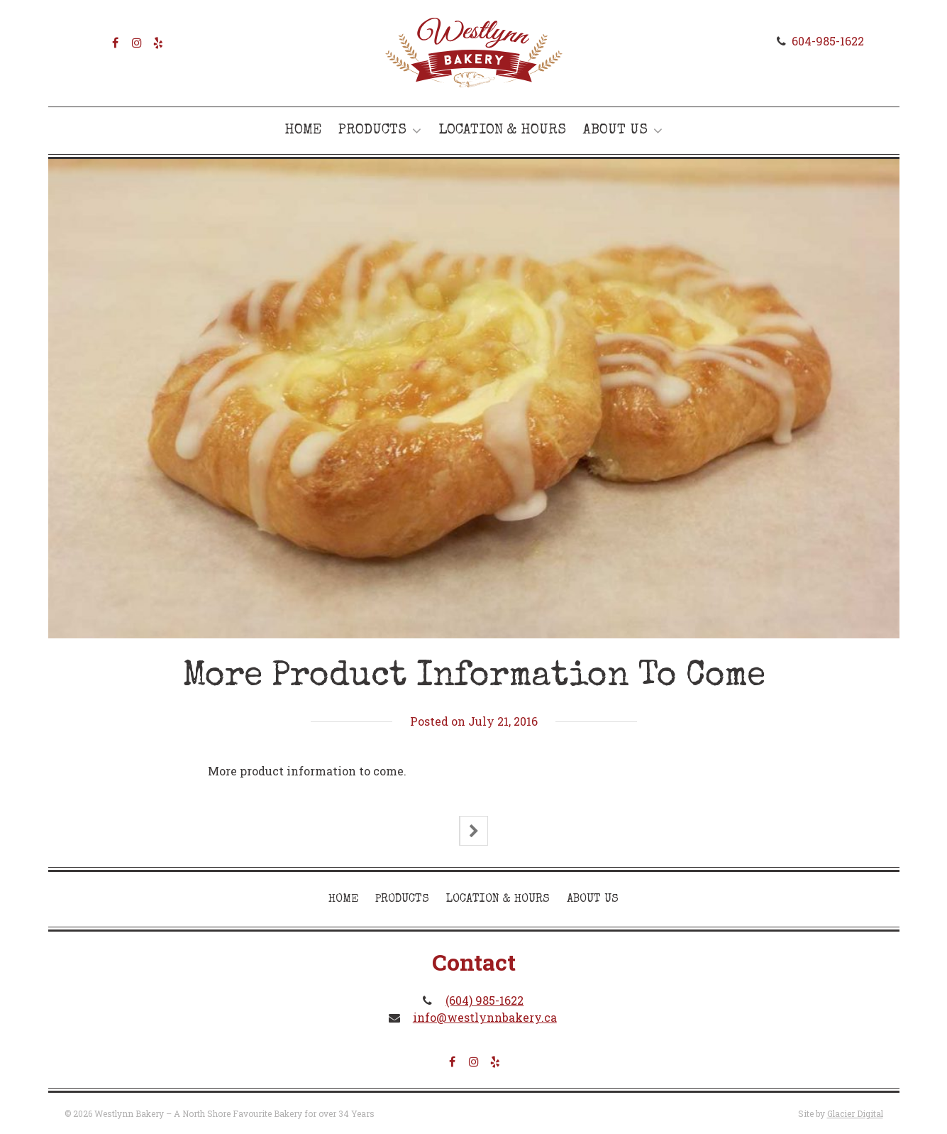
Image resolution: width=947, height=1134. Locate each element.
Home (302, 131)
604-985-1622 (828, 40)
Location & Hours (502, 131)
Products (372, 131)
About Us (615, 131)
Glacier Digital (855, 1113)
